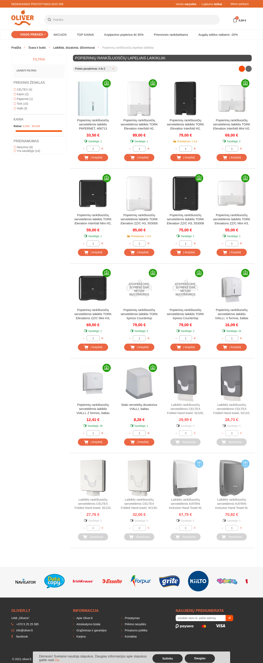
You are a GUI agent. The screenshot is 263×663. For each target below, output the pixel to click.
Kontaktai (130, 636)
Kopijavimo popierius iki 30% (124, 34)
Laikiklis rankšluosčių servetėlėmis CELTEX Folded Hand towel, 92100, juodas (185, 409)
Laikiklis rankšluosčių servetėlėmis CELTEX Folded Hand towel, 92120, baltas (93, 504)
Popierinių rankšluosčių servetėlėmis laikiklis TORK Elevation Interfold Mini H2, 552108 (93, 219)
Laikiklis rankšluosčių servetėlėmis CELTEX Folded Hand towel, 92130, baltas (139, 504)
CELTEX (23, 89)
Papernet (23, 99)
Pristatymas (132, 618)
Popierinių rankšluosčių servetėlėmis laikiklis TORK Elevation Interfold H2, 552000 (139, 124)
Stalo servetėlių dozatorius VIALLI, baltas (139, 407)
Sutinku (167, 658)
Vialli (20, 108)
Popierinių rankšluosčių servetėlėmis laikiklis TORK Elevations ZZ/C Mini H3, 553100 (231, 219)
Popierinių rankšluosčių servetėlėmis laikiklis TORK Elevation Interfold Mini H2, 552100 (231, 124)
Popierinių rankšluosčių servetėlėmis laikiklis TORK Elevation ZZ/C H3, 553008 (185, 219)
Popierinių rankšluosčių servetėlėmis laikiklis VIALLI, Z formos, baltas (93, 409)
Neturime (23, 147)
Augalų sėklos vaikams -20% (218, 34)
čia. (57, 660)
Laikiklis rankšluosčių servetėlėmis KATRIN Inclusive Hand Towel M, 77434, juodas (231, 504)
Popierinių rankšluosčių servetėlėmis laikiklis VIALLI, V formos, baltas (231, 314)
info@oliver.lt (22, 630)
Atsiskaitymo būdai (88, 624)
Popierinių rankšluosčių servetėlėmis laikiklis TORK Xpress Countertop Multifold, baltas (139, 314)
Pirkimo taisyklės (135, 624)
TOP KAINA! (85, 34)
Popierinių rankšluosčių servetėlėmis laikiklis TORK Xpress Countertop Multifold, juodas (185, 314)
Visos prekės (33, 34)
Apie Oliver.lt (84, 618)
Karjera (81, 636)
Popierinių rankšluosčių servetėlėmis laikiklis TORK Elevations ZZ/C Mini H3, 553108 (93, 314)
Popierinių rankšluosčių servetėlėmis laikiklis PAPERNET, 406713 (93, 124)
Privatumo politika (135, 630)
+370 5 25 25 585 (25, 624)
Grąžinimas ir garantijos (91, 630)
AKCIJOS (60, 34)
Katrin (21, 94)
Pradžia (16, 47)
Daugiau (199, 658)
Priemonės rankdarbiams (171, 34)
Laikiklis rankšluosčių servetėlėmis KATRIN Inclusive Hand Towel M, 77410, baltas (185, 504)
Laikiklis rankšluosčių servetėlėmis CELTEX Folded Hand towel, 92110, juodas (231, 409)
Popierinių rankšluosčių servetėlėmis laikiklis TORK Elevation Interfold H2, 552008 (185, 124)
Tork (21, 103)
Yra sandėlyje (27, 151)
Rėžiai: (18, 126)
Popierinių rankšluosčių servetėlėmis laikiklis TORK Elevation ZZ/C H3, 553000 (139, 219)
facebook (19, 636)
